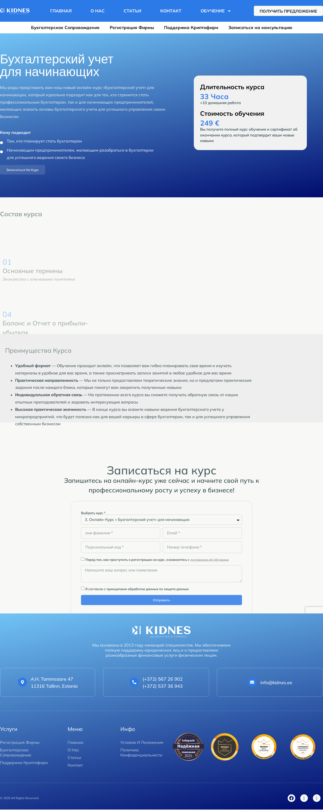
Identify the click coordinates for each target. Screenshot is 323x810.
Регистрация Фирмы (132, 27)
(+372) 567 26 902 (163, 679)
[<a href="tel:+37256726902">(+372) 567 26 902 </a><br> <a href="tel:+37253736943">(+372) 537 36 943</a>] (134, 682)
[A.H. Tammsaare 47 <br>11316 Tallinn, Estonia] (22, 682)
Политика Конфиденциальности (142, 753)
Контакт (170, 10)
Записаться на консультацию (260, 27)
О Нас (98, 10)
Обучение (216, 11)
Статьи (132, 10)
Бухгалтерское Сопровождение (65, 27)
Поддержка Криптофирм (191, 27)
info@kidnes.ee (276, 683)
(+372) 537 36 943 (163, 687)
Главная (61, 10)
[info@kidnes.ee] (252, 682)
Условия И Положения (142, 742)
